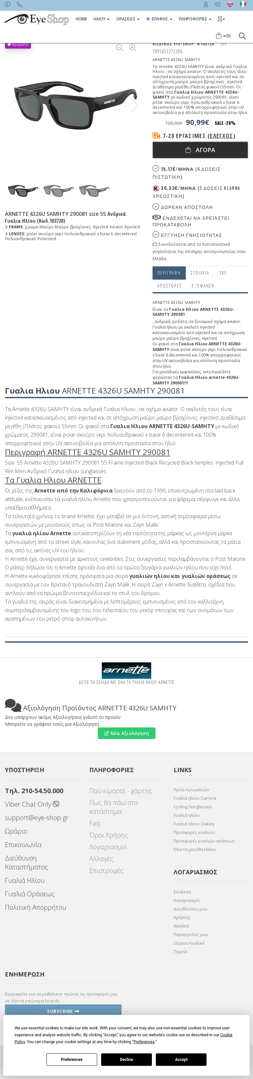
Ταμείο (180, 951)
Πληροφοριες (195, 19)
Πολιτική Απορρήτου (35, 907)
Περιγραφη (169, 273)
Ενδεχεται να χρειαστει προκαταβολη (191, 221)
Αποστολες (169, 286)
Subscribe (63, 1011)
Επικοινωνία (23, 844)
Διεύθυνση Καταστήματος (26, 862)
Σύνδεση (182, 892)
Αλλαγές (101, 858)
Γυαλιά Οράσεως (30, 893)
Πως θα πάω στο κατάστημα (113, 807)
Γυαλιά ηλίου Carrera (195, 798)
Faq (94, 823)
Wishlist (181, 926)
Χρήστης (182, 917)
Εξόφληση (203, 286)
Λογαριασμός (187, 900)
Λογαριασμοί (108, 846)
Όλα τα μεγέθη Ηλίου (195, 849)
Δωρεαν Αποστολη (183, 206)
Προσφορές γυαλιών (194, 832)
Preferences (72, 1059)
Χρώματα (18, 44)
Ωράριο (16, 831)
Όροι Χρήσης (108, 835)
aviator (233, 321)
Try (223, 273)
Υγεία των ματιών (191, 789)
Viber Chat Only (32, 804)
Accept (181, 1059)
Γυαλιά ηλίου (187, 815)
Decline (126, 1059)
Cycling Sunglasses (193, 807)
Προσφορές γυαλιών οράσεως (204, 841)
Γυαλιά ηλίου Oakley (194, 824)
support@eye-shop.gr (37, 817)
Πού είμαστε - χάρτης (120, 790)
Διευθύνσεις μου (191, 909)
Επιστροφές (106, 870)
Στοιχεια (200, 273)
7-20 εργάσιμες (199, 136)
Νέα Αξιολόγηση (126, 733)
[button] (134, 105)
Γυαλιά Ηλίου (24, 880)
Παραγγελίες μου (191, 934)
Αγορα (200, 150)
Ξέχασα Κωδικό (189, 943)
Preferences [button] (144, 1042)
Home (81, 19)
